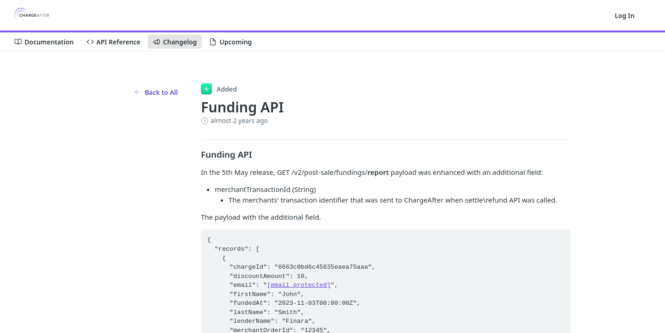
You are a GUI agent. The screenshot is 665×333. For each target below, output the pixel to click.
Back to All (156, 92)
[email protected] (299, 285)
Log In (625, 15)
